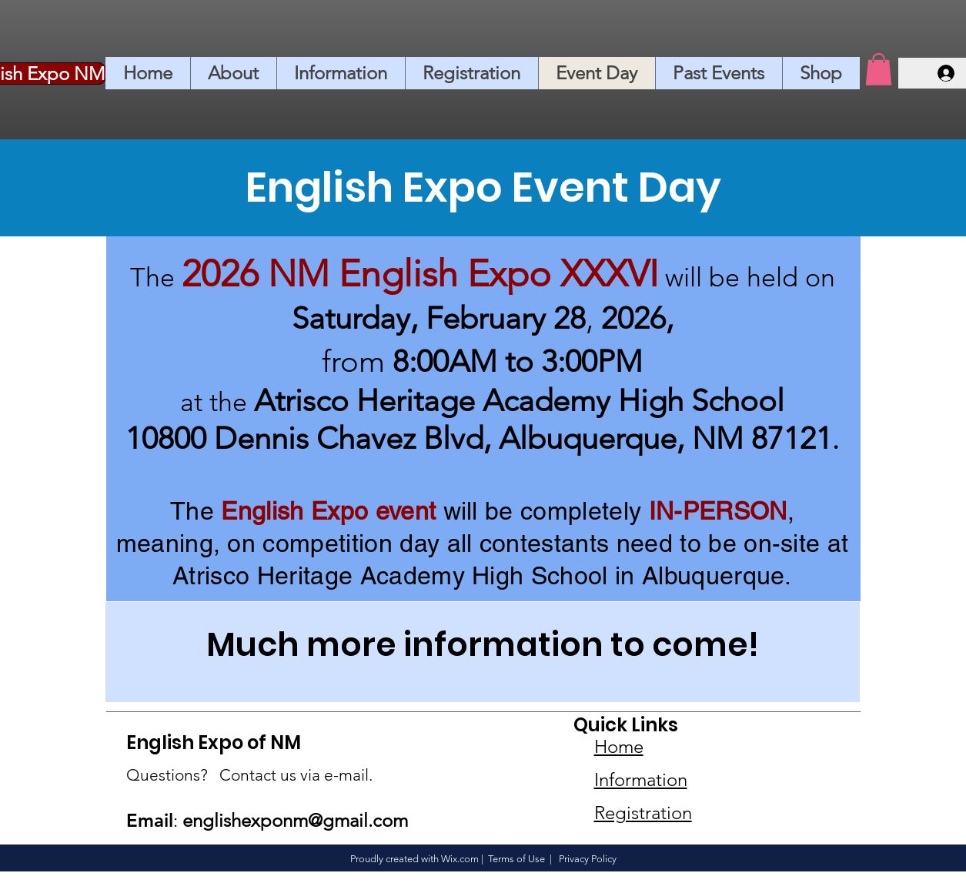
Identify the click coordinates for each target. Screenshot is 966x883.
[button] (878, 69)
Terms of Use (516, 859)
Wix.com (460, 859)
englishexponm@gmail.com (295, 820)
